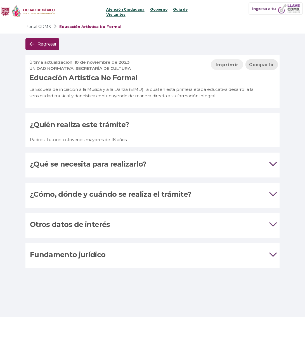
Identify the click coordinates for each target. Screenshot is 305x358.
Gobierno (158, 9)
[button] (42, 44)
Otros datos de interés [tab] (152, 224)
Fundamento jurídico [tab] (152, 255)
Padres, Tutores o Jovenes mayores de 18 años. (78, 139)
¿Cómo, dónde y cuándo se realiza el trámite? (110, 194)
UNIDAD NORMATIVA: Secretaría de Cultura (80, 68)
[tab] (152, 165)
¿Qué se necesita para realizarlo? (88, 164)
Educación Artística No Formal (83, 78)
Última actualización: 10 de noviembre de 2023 (79, 62)
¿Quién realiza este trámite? (79, 124)
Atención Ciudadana (125, 9)
